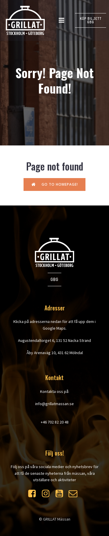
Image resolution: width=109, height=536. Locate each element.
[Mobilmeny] (61, 20)
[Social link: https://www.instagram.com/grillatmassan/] (48, 493)
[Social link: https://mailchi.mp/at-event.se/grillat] (75, 493)
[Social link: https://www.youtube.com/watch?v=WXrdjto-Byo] (61, 493)
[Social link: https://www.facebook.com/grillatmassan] (34, 493)
